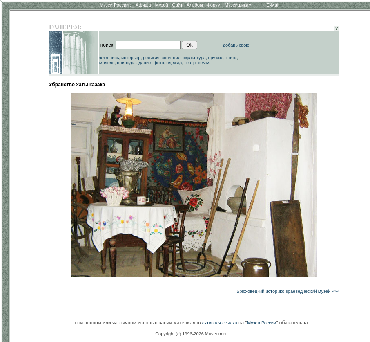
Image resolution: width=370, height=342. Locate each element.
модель (107, 62)
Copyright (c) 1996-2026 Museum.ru (191, 333)
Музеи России (116, 4)
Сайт (177, 4)
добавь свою (236, 45)
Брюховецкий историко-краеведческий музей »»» (287, 291)
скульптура (194, 57)
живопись (109, 57)
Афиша (143, 4)
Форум (213, 4)
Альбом (195, 4)
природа (125, 62)
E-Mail (273, 4)
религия (151, 57)
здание (143, 62)
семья (204, 62)
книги (230, 57)
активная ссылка (219, 322)
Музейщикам (238, 4)
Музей (161, 4)
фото (159, 62)
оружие (215, 57)
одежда (174, 62)
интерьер (130, 57)
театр (190, 62)
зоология (171, 57)
